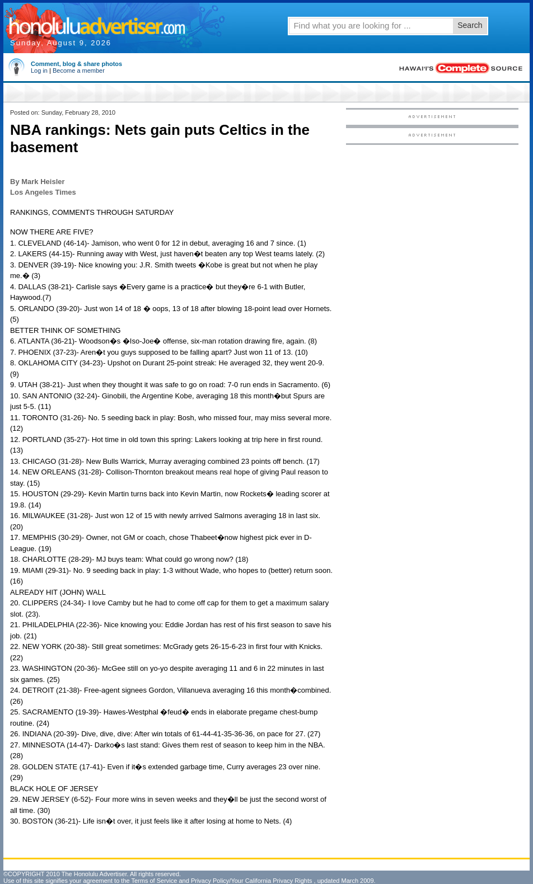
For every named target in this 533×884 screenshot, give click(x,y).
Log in (39, 70)
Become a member (79, 70)
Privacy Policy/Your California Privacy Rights (251, 880)
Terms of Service (154, 880)
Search (469, 25)
